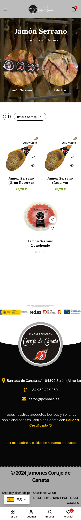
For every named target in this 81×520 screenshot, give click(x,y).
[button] (74, 9)
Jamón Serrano (21, 90)
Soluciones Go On (44, 493)
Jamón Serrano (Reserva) (60, 180)
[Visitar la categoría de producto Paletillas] (60, 68)
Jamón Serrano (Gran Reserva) (21, 180)
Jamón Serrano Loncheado (40, 243)
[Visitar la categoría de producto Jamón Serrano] (21, 68)
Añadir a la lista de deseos (33, 157)
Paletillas (60, 90)
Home (27, 40)
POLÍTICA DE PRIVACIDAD (42, 498)
